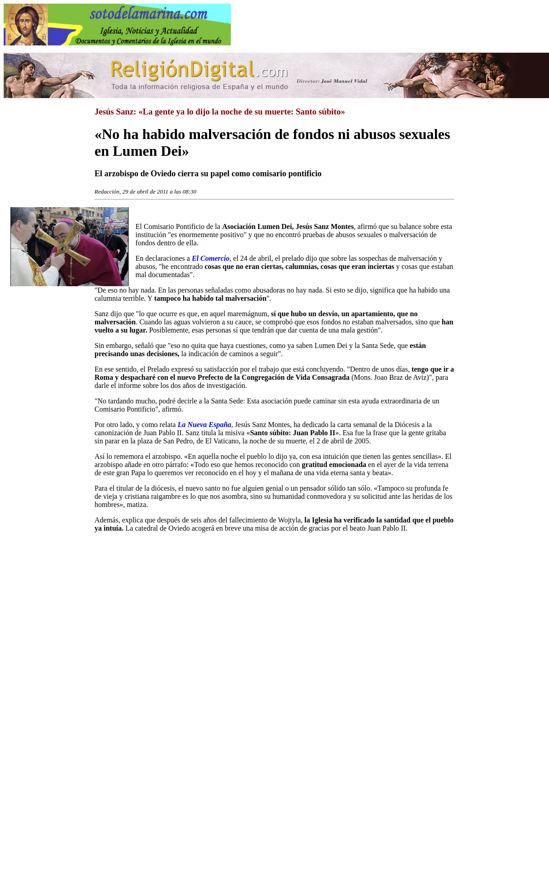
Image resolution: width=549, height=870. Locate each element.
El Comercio (211, 258)
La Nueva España (204, 424)
